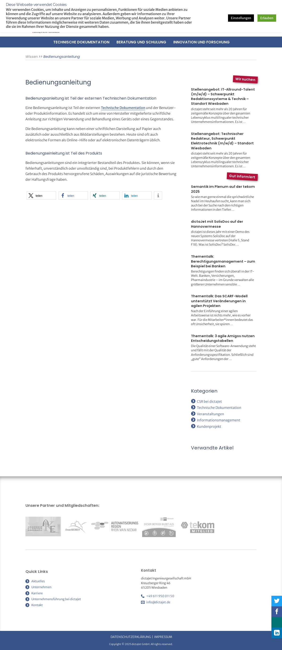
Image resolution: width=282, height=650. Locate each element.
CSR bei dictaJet (209, 401)
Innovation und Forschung (201, 42)
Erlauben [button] (266, 18)
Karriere (37, 593)
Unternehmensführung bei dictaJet (56, 599)
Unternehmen (41, 587)
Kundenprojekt (209, 426)
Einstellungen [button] (241, 18)
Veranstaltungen (210, 414)
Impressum (163, 637)
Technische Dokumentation (81, 42)
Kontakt (37, 605)
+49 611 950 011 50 (160, 596)
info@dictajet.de (158, 602)
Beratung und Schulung (141, 42)
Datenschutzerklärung (131, 637)
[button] (41, 195)
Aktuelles (38, 581)
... (244, 122)
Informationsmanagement (218, 420)
